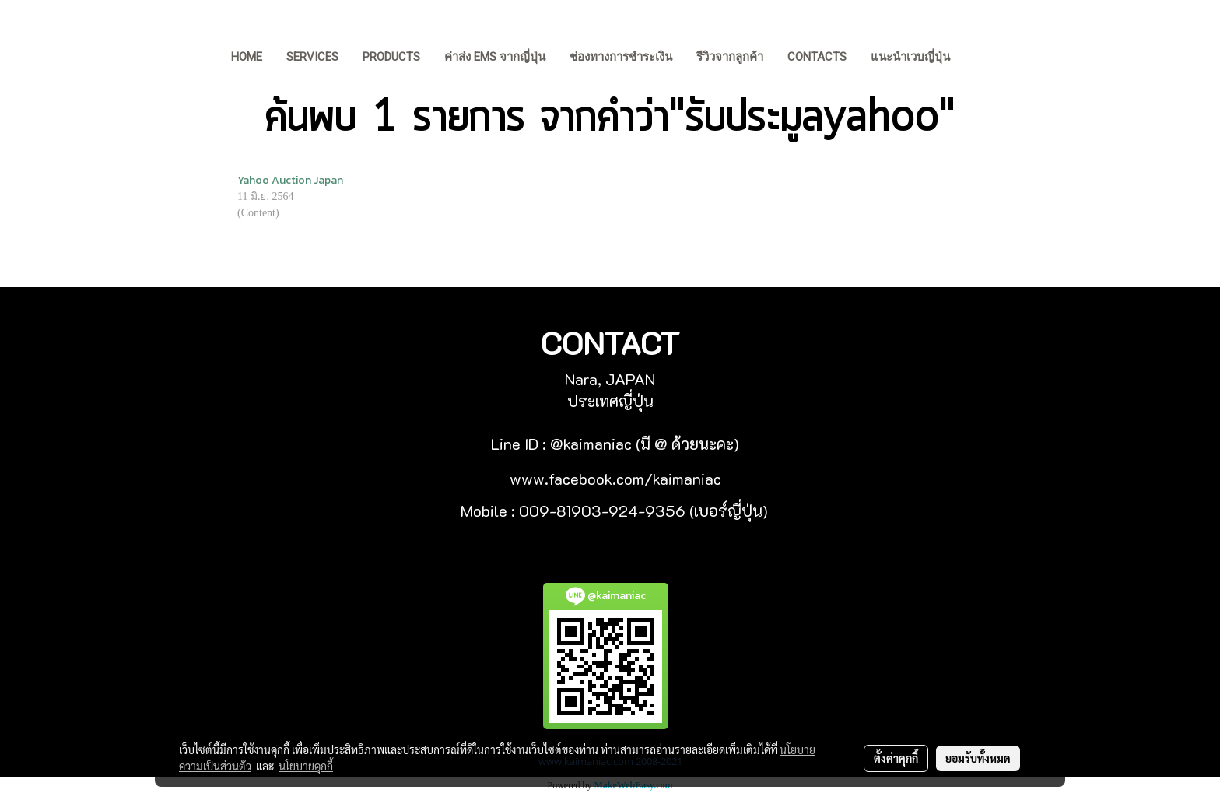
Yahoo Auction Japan (290, 180)
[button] (985, 58)
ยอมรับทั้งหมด (978, 758)
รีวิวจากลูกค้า (729, 57)
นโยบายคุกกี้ (306, 766)
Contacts (817, 57)
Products (391, 57)
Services (312, 57)
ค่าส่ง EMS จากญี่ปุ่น (494, 57)
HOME (246, 57)
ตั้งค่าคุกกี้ (896, 758)
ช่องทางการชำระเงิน (621, 57)
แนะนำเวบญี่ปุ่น (910, 57)
